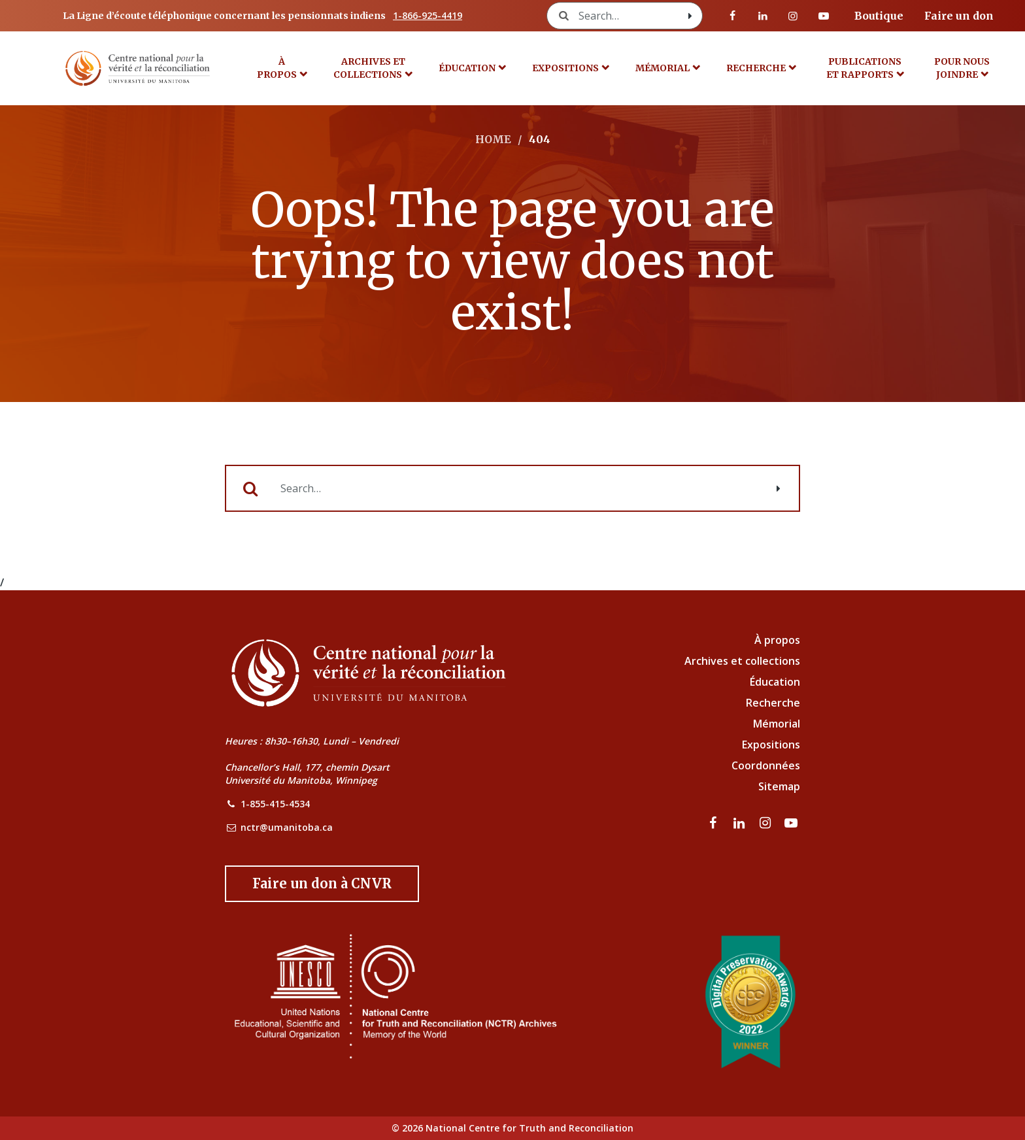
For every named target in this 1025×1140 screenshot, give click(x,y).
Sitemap (779, 786)
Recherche (756, 68)
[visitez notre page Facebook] (733, 16)
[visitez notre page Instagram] (793, 16)
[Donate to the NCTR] (322, 883)
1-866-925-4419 (427, 15)
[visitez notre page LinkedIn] (763, 16)
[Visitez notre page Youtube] (823, 16)
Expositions (565, 68)
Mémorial (776, 723)
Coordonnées (765, 765)
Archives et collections (369, 68)
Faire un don (959, 15)
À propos (277, 68)
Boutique (878, 15)
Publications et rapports (864, 68)
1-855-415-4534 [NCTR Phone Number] (275, 803)
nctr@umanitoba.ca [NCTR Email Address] (287, 827)
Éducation (467, 68)
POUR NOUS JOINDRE (962, 68)
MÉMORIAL (662, 68)
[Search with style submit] (690, 16)
